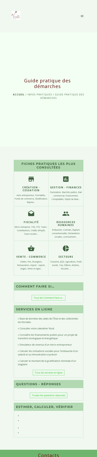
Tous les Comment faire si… (48, 297)
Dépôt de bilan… (72, 199)
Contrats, (67, 229)
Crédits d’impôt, (38, 230)
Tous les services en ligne (48, 372)
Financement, (72, 195)
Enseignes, (37, 261)
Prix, (30, 261)
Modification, (41, 198)
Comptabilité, (58, 199)
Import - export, (37, 265)
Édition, (68, 265)
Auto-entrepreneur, (26, 195)
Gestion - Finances (66, 187)
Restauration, (23, 265)
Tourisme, (55, 261)
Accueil (19, 94)
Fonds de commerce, (25, 198)
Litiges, (23, 268)
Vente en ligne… (34, 268)
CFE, (38, 227)
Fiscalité (31, 222)
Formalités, (40, 195)
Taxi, (61, 265)
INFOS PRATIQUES (40, 94)
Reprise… (31, 202)
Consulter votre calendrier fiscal (37, 328)
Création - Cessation (31, 189)
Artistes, (75, 265)
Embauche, (57, 229)
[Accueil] (17, 16)
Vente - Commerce (31, 256)
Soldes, (24, 261)
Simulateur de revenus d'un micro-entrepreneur (46, 344)
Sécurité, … (66, 268)
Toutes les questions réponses (48, 395)
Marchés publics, (70, 192)
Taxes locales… (31, 233)
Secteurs (65, 256)
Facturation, (56, 192)
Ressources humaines (65, 223)
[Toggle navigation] (82, 16)
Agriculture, (71, 261)
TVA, (33, 227)
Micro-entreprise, (22, 227)
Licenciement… (70, 236)
